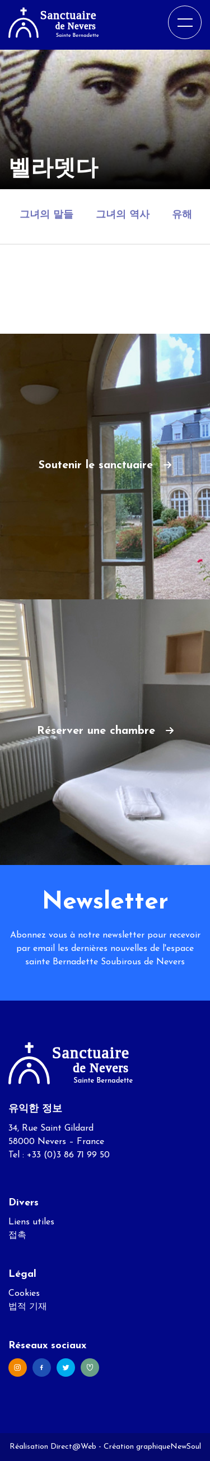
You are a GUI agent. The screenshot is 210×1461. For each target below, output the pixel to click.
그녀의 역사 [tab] (123, 215)
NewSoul (185, 1447)
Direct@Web (73, 1447)
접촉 (17, 1235)
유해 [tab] (182, 215)
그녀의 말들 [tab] (46, 215)
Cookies (24, 1293)
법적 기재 (27, 1307)
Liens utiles (31, 1222)
